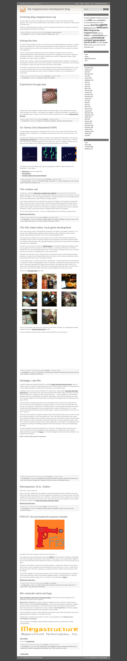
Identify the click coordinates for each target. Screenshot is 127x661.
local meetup (32, 374)
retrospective (55, 508)
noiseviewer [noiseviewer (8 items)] (98, 35)
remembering (60, 480)
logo (75, 646)
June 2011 (87, 100)
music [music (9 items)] (87, 35)
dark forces (54, 478)
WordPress (94, 657)
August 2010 (88, 117)
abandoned (42, 181)
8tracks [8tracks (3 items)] (87, 18)
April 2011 (87, 104)
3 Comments (53, 583)
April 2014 (87, 72)
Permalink (48, 32)
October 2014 (88, 70)
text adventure (41, 586)
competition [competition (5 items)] (101, 20)
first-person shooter (55, 585)
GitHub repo (25, 171)
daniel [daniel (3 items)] (91, 22)
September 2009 (89, 131)
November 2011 (89, 96)
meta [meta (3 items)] (99, 33)
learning (45, 508)
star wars (67, 480)
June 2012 (87, 84)
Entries (88, 145)
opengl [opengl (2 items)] (105, 35)
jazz (25, 480)
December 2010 (89, 113)
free (64, 585)
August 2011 (88, 98)
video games (51, 221)
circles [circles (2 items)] (85, 20)
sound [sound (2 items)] (94, 45)
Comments (89, 146)
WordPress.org (89, 149)
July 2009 (87, 135)
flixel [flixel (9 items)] (97, 25)
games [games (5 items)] (86, 28)
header (59, 646)
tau (64, 508)
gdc (67, 372)
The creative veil (29, 189)
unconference (39, 374)
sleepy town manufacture (31, 182)
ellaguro (50, 219)
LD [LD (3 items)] (95, 28)
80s (38, 646)
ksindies (26, 374)
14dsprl (39, 585)
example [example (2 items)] (101, 22)
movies (72, 219)
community (47, 372)
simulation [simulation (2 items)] (90, 45)
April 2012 (87, 86)
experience (47, 121)
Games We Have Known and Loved (61, 384)
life (49, 77)
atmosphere (40, 478)
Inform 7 (65, 577)
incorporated (64, 646)
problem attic (27, 221)
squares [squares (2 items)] (98, 45)
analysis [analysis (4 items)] (93, 18)
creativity (45, 219)
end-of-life (44, 34)
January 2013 (88, 78)
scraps (40, 221)
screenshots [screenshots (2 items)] (99, 42)
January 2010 (88, 123)
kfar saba (70, 372)
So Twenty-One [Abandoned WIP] (38, 127)
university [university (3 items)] (86, 47)
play (67, 121)
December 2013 (89, 74)
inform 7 (26, 586)
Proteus (41, 432)
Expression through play (33, 84)
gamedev (63, 372)
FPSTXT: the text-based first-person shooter (44, 516)
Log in (86, 142)
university (28, 510)
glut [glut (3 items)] (93, 28)
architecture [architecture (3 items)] (99, 18)
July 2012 (87, 82)
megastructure (51, 34)
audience (39, 219)
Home (77, 3)
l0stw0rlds (61, 219)
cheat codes (47, 478)
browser (47, 585)
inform (22, 586)
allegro (47, 181)
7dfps (43, 585)
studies (61, 508)
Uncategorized (25, 34)
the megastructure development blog (49, 9)
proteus (54, 480)
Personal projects (26, 181)
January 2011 (88, 111)
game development (55, 372)
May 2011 (87, 102)
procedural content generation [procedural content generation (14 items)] (94, 39)
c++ (57, 181)
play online (34, 586)
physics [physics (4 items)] (86, 38)
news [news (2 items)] (91, 35)
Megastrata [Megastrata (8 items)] (94, 30)
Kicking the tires (28, 40)
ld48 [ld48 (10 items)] (99, 27)
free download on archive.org (28, 139)
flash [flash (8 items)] (93, 25)
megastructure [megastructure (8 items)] (90, 33)
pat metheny (49, 480)
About (82, 3)
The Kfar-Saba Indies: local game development (45, 227)
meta (56, 34)
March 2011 (88, 106)
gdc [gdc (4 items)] (90, 28)
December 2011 (89, 94)
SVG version (23, 638)
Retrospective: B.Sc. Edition (35, 486)
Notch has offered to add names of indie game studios (35, 597)
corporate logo (43, 646)
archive (39, 34)
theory (70, 121)
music (72, 181)
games (56, 219)
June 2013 (87, 76)
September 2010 (89, 115)
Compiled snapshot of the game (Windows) (34, 175)
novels (22, 221)
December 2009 (89, 125)
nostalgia (42, 480)
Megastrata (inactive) (101, 3)
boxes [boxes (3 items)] (107, 18)
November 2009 (89, 127)
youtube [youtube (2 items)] (92, 47)
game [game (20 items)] (103, 24)
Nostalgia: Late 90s (30, 380)
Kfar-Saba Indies (32, 270)
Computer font (30, 641)
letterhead (71, 646)
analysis (39, 121)
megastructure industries (26, 648)
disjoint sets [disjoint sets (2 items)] (96, 22)
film (53, 219)
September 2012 (89, 80)
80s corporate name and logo (36, 593)
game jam (71, 585)
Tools (92, 3)
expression (59, 121)
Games (87, 3)
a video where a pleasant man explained (44, 193)
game (64, 121)
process (34, 221)
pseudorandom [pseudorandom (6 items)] (90, 42)
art (42, 121)
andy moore (40, 372)
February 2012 (88, 90)
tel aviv (68, 508)
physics (49, 508)
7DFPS (51, 557)
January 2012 (88, 92)
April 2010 (87, 119)
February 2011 (88, 109)
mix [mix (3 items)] (102, 33)
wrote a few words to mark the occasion (47, 500)
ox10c (53, 648)
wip (39, 182)
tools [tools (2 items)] (101, 45)
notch (50, 648)
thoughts (52, 77)
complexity (40, 77)
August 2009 (88, 133)
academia (39, 508)
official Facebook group (38, 329)
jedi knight (29, 480)
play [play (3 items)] (90, 38)
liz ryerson (67, 219)
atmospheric (52, 181)
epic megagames (52, 646)
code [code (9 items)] (89, 20)
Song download (26, 173)
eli (44, 32)
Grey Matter (103, 657)
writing (57, 221)
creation (45, 77)
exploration (53, 121)
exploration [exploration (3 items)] (87, 25)
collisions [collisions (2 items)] (94, 20)
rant (37, 221)
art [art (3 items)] (104, 18)
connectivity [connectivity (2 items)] (86, 22)
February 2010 (88, 121)
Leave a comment (56, 32)
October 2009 (88, 129)
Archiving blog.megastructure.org (38, 17)
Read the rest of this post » (27, 214)
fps (58, 478)
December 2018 (89, 68)
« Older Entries (24, 654)
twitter (64, 648)
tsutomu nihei (59, 648)
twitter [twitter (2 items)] (104, 45)
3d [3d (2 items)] (84, 18)
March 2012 (88, 88)
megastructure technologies (41, 648)
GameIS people (47, 246)
